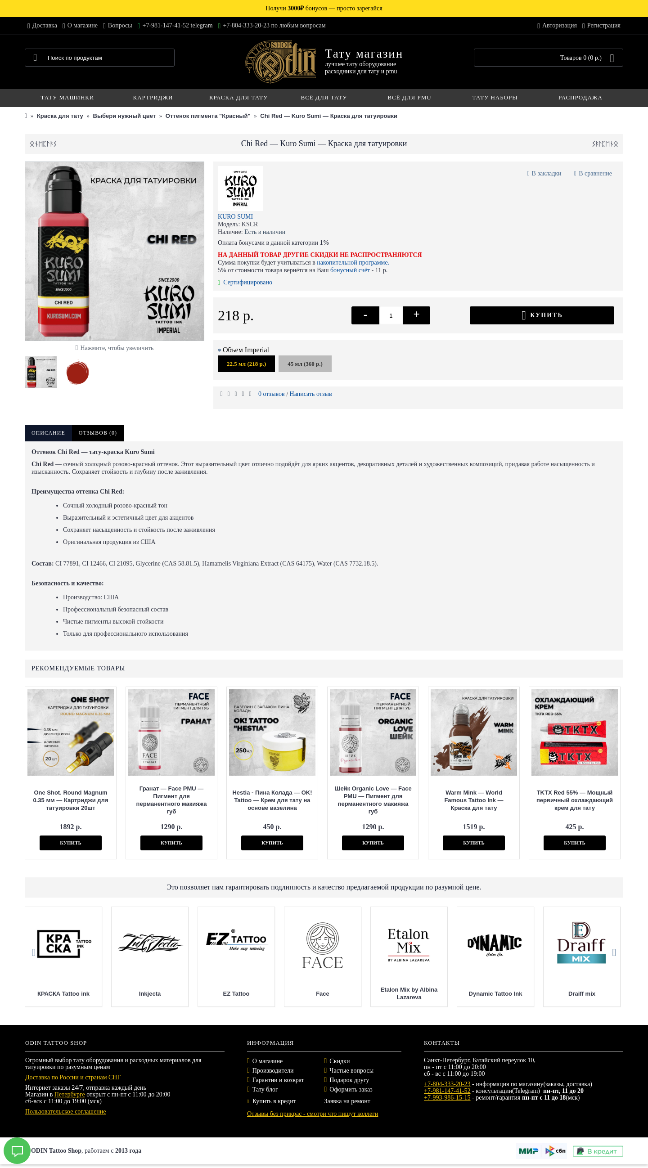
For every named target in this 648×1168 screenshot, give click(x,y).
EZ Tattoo (313, 993)
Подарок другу (349, 1080)
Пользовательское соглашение (65, 1111)
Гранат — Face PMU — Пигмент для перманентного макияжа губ (171, 800)
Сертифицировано (245, 282)
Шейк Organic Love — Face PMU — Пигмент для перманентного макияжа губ (372, 800)
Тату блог (265, 1089)
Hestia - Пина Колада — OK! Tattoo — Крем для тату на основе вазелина (272, 800)
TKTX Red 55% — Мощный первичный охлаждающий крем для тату (574, 800)
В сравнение (595, 173)
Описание (48, 433)
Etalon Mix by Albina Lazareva (485, 993)
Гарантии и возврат (278, 1080)
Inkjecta (226, 993)
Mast (53, 993)
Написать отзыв (311, 394)
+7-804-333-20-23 (447, 1084)
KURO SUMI (235, 216)
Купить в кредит (271, 1101)
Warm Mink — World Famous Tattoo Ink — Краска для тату (473, 800)
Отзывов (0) (98, 433)
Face (399, 993)
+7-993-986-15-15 (447, 1097)
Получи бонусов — (324, 8)
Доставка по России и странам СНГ (73, 1077)
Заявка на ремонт (347, 1101)
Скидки (339, 1061)
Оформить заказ (350, 1089)
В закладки (547, 173)
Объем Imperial (246, 350)
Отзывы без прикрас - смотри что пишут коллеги (312, 1113)
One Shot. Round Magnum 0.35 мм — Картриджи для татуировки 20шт (70, 800)
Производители (273, 1070)
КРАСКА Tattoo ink (140, 993)
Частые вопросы (351, 1070)
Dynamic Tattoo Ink (572, 993)
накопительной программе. (353, 262)
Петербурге (69, 1094)
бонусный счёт (350, 270)
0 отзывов (271, 394)
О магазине (267, 1061)
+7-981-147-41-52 (447, 1090)
